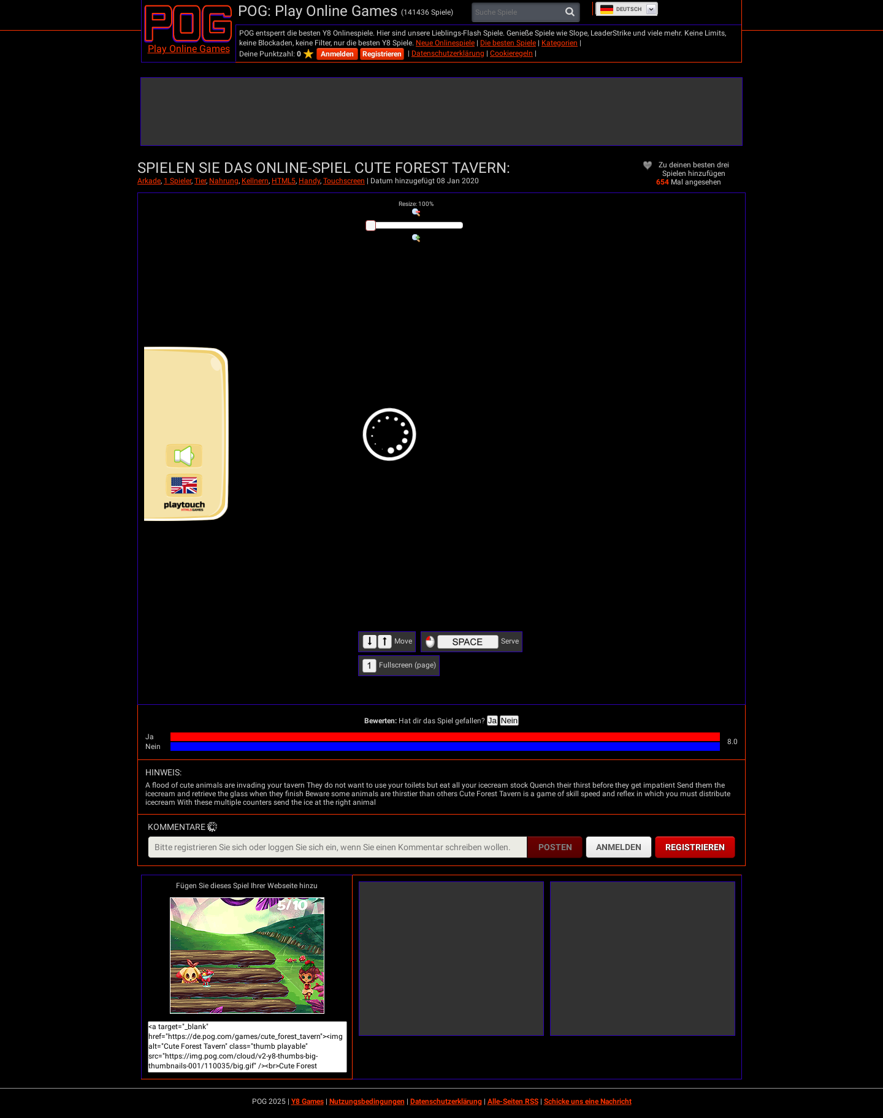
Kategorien (559, 43)
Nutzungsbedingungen (367, 1101)
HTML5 (284, 181)
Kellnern (255, 181)
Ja (492, 720)
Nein (509, 720)
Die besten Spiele (508, 43)
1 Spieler (177, 181)
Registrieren (382, 54)
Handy (309, 181)
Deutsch (620, 9)
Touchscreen (344, 181)
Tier (200, 181)
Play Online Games (189, 49)
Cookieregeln (511, 53)
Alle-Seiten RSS (512, 1101)
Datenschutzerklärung (447, 53)
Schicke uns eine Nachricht (588, 1101)
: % (416, 203)
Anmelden (337, 54)
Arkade (149, 181)
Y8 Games (307, 1101)
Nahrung (224, 181)
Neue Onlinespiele (445, 43)
